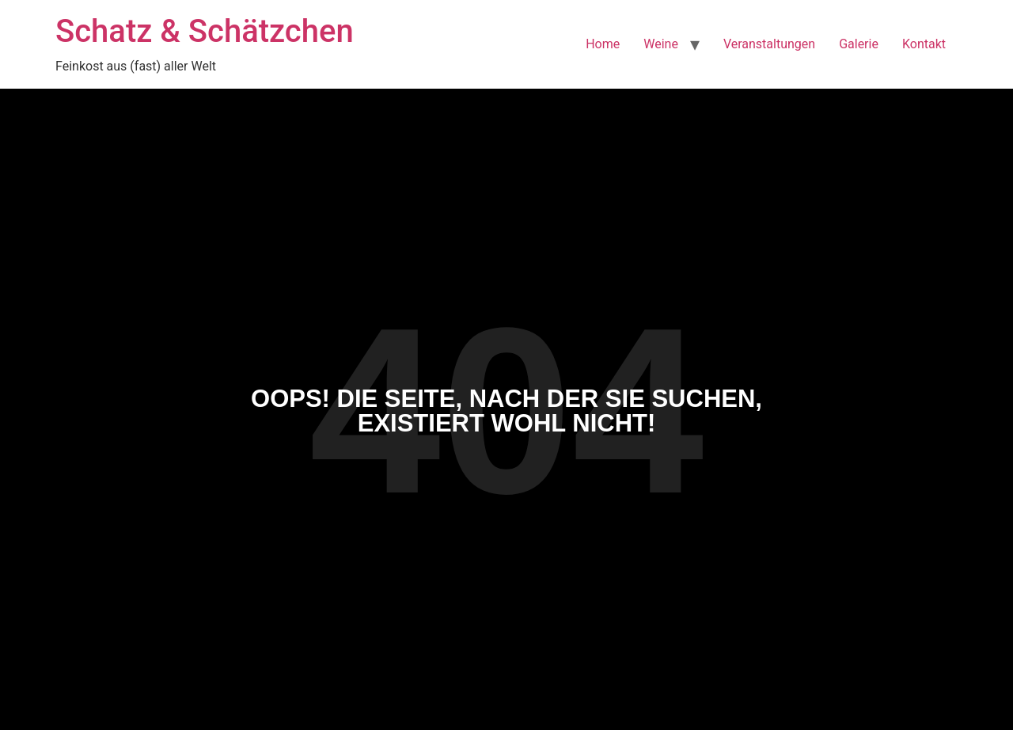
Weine (660, 43)
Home (603, 43)
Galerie (858, 43)
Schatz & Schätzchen (204, 31)
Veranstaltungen (769, 43)
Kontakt (924, 43)
